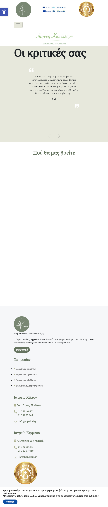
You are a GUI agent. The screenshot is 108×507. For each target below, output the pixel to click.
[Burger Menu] (18, 25)
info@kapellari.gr (27, 421)
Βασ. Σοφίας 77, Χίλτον (29, 405)
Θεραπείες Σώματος (26, 368)
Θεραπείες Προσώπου (26, 374)
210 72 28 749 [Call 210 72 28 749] (25, 415)
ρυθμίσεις (94, 496)
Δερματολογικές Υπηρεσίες (29, 385)
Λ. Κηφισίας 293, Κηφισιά (30, 440)
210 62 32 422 (25, 446)
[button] (4, 12)
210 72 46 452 (25, 411)
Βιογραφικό (22, 349)
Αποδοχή (10, 502)
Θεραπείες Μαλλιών (26, 380)
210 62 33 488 (26, 450)
